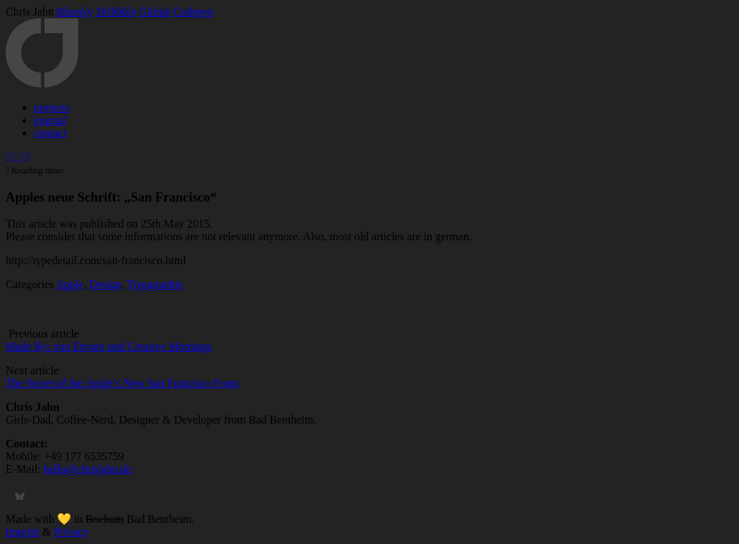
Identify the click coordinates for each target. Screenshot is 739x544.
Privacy (71, 532)
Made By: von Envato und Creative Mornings (109, 346)
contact (50, 133)
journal (50, 120)
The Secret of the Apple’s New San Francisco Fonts (122, 383)
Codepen (193, 12)
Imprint (22, 532)
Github (154, 12)
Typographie (155, 284)
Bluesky (74, 12)
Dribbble (116, 12)
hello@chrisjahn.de (87, 469)
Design (105, 284)
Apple (70, 284)
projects (52, 107)
